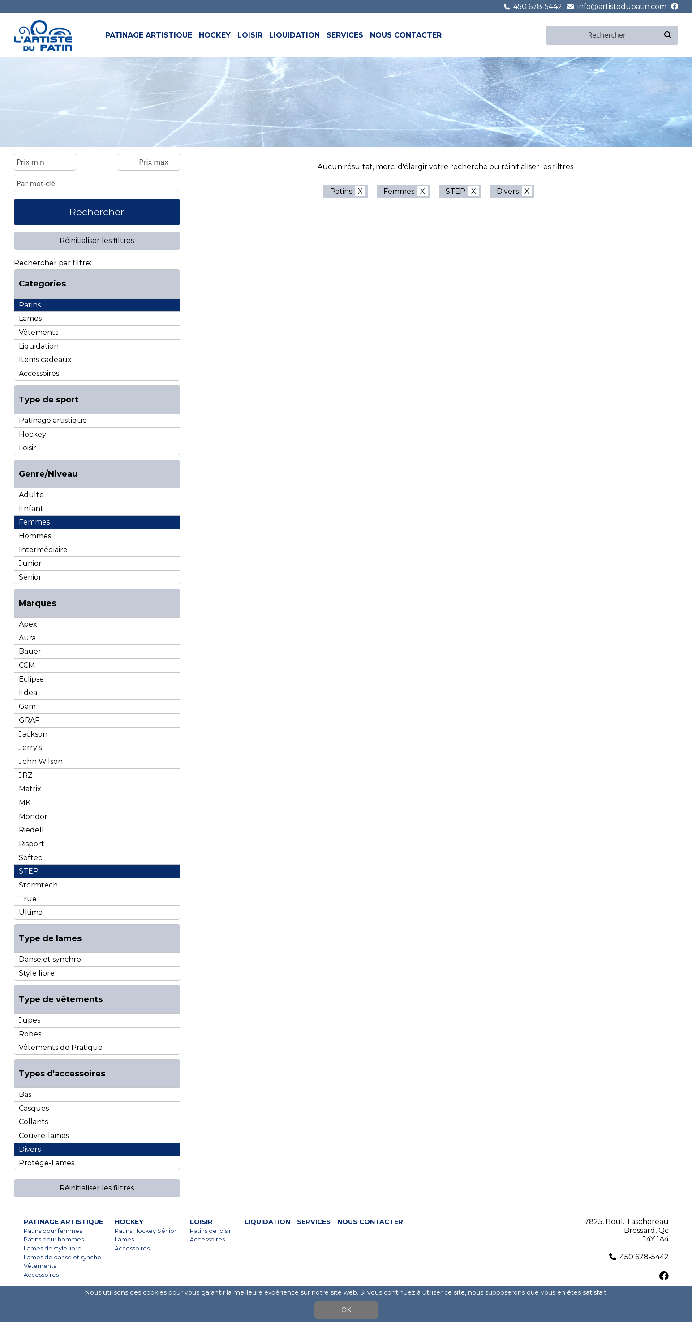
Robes (30, 1034)
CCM (27, 665)
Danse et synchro (50, 959)
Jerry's (30, 747)
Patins (30, 305)
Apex (28, 624)
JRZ (26, 775)
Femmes (34, 522)
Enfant (31, 508)
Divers (30, 1149)
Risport (31, 844)
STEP (29, 871)
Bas (25, 1094)
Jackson (33, 734)
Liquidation (294, 35)
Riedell (31, 830)
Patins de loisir (210, 1231)
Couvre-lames (44, 1135)
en (540, 35)
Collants (33, 1121)
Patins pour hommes (54, 1239)
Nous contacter (406, 35)
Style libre (37, 973)
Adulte (31, 494)
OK (346, 1310)
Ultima (31, 912)
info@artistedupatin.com (621, 6)
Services (345, 35)
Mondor (33, 816)
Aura (27, 638)
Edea (28, 692)
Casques (34, 1108)
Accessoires (39, 373)
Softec (30, 857)
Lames (30, 318)
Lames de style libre (53, 1248)
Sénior (30, 577)
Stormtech (38, 885)
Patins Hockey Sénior (145, 1231)
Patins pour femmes (53, 1231)
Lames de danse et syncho (62, 1257)
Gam (27, 706)
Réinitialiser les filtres (97, 240)
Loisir (249, 35)
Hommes (35, 536)
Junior (30, 563)
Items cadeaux (45, 359)
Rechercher (96, 211)
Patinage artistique (148, 35)
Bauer (30, 651)
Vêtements (38, 332)
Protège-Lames (46, 1163)
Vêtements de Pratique (61, 1047)
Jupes (29, 1020)
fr (530, 35)
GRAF (29, 720)
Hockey (215, 35)
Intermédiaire (43, 550)
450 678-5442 (537, 6)
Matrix (30, 789)
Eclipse (31, 679)
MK (24, 802)
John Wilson (41, 761)
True (28, 899)
